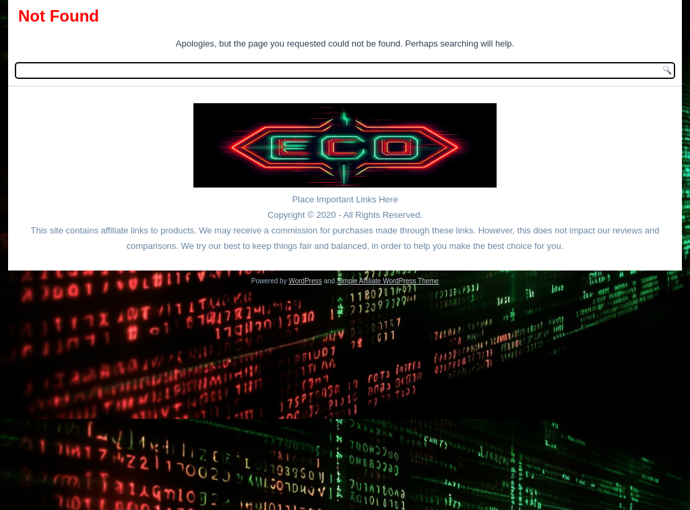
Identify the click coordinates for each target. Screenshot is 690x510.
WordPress (304, 281)
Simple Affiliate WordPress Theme (388, 281)
